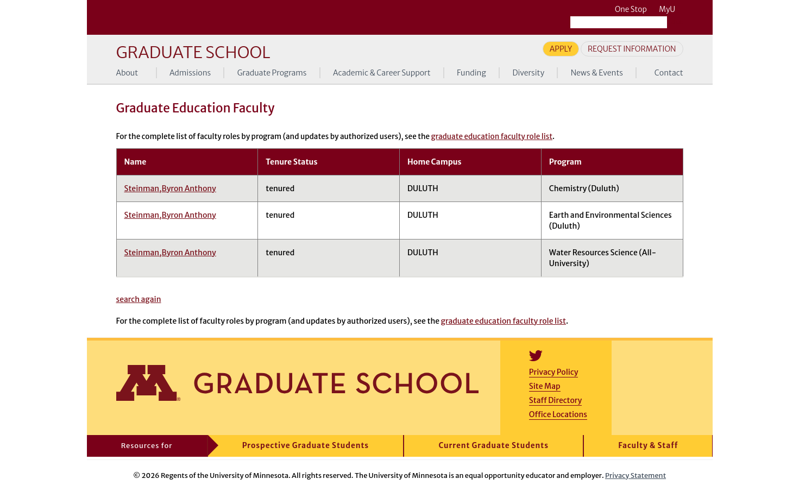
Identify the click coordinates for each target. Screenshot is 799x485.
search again (138, 299)
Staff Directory (555, 400)
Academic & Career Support (382, 73)
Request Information (632, 49)
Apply (561, 49)
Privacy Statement (635, 475)
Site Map (545, 386)
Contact (669, 73)
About (127, 73)
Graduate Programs (272, 73)
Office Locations (558, 414)
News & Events (597, 73)
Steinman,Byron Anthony (170, 188)
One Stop (631, 9)
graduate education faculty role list (491, 136)
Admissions (190, 73)
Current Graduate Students (493, 445)
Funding (471, 73)
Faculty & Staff (648, 445)
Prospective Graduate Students (305, 445)
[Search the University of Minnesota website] (618, 22)
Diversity (528, 73)
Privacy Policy (553, 372)
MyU (671, 9)
